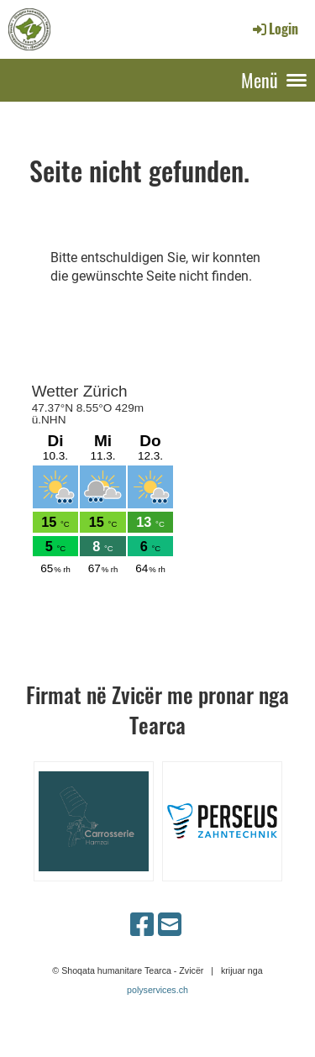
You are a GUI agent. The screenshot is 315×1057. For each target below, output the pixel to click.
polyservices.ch (157, 990)
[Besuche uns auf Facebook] (142, 925)
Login (274, 28)
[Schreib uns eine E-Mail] (169, 925)
